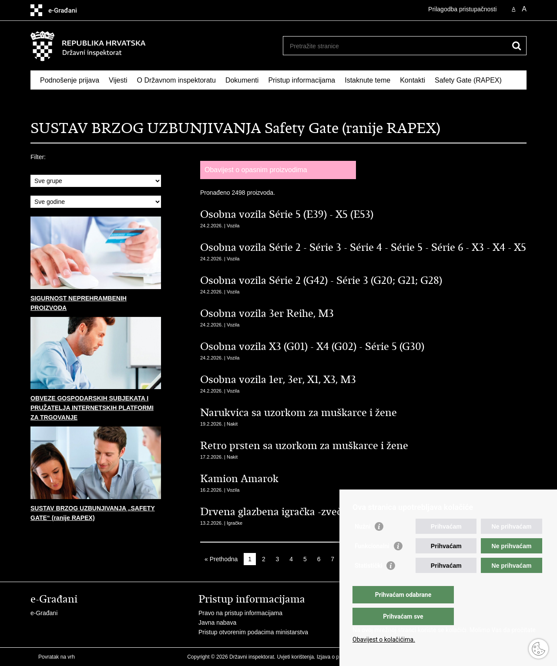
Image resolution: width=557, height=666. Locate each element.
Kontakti (412, 80)
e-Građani (43, 612)
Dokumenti (241, 80)
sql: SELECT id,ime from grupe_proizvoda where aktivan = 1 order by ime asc (95, 181)
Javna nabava (217, 622)
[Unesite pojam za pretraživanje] (395, 46)
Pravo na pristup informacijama (240, 612)
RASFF (51, 100)
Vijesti (118, 80)
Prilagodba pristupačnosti (462, 9)
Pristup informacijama (301, 80)
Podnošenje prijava (69, 80)
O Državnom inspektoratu (176, 80)
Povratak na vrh (56, 657)
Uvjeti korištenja (295, 657)
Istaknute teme (367, 80)
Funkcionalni (372, 563)
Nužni (362, 543)
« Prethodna (221, 559)
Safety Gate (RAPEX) (468, 80)
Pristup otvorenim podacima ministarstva (253, 632)
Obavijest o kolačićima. (383, 639)
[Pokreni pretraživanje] (516, 46)
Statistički (368, 582)
